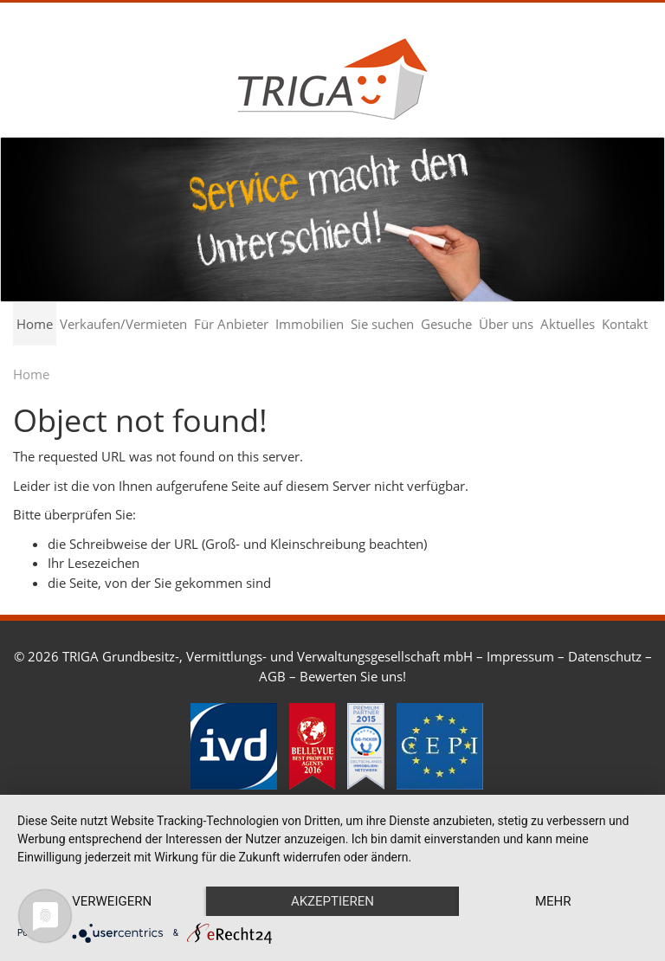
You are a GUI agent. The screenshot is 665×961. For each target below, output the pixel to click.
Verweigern (112, 901)
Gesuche (446, 323)
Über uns (506, 323)
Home (34, 323)
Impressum (520, 656)
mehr (553, 901)
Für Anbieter (231, 323)
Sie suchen (382, 323)
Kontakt (625, 323)
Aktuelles (567, 323)
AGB (272, 676)
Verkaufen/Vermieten (123, 323)
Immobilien (309, 323)
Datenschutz (605, 656)
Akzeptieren (332, 901)
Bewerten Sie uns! (353, 676)
